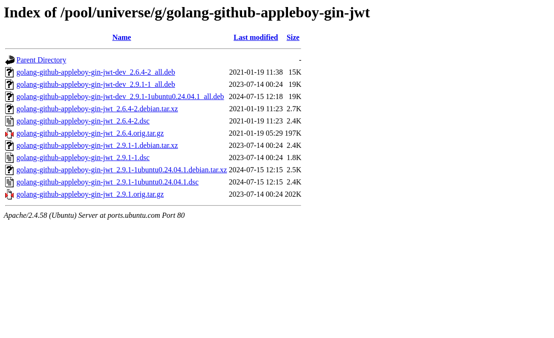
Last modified (256, 37)
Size (293, 37)
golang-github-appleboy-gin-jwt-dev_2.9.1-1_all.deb (95, 84)
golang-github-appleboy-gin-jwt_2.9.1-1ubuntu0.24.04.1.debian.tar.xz (121, 170)
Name (121, 37)
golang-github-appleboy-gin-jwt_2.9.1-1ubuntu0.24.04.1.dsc (107, 182)
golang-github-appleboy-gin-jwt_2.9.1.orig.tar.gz (90, 194)
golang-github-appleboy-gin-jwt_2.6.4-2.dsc (83, 121)
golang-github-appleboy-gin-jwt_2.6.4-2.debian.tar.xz (97, 109)
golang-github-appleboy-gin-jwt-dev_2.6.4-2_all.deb (95, 72)
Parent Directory (41, 60)
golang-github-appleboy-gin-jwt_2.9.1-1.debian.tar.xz (97, 145)
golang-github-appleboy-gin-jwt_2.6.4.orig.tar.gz (90, 133)
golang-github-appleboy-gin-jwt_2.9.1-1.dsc (83, 157)
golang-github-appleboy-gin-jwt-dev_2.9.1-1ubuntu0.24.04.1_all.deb (120, 96)
